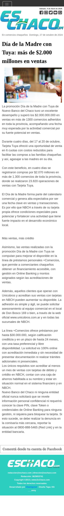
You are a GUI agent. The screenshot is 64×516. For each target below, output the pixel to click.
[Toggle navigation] (7, 4)
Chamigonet (31, 487)
